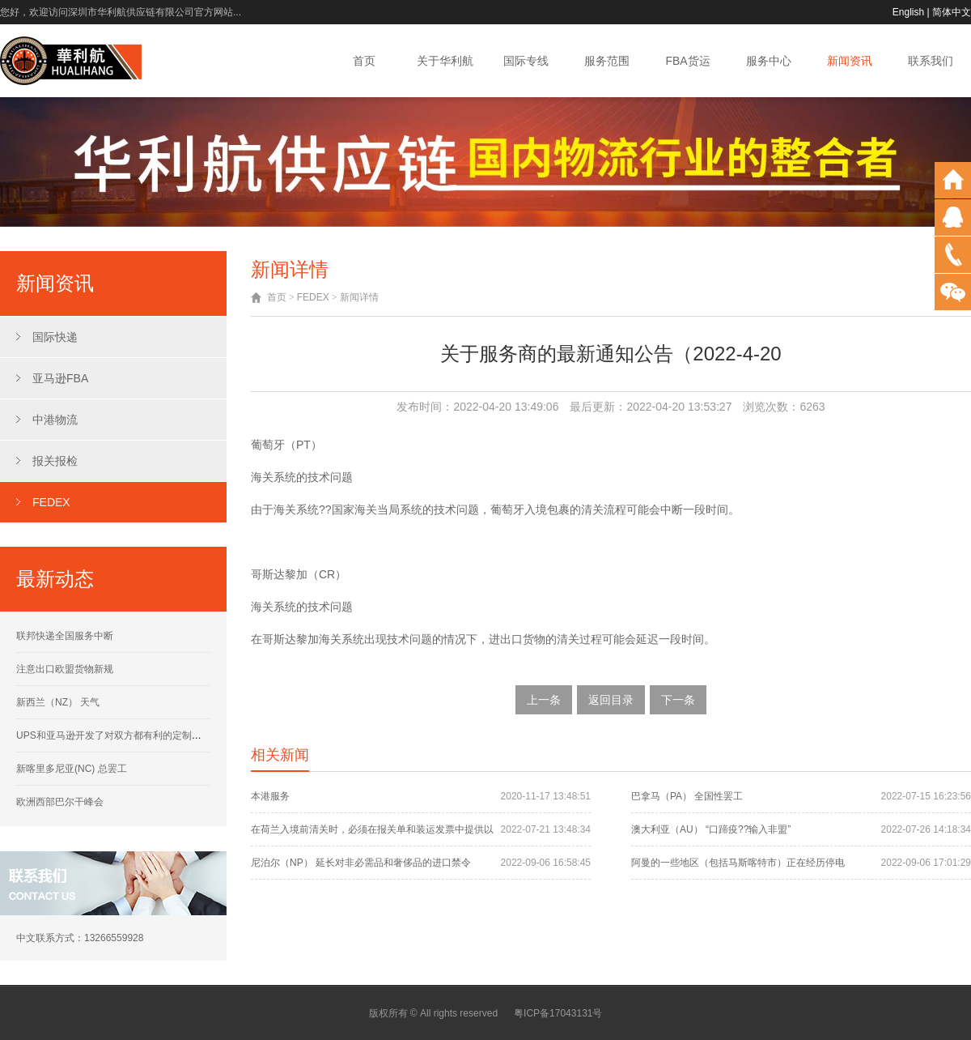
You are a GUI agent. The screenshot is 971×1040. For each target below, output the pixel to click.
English (908, 12)
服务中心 (768, 60)
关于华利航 (445, 60)
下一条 (678, 699)
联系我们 (930, 60)
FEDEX (51, 502)
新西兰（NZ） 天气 (58, 702)
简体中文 (951, 12)
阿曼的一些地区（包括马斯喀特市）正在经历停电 (738, 862)
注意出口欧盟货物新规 (64, 669)
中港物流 (55, 419)
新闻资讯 (849, 60)
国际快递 (55, 336)
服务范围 (607, 60)
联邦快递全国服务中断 (64, 635)
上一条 (544, 699)
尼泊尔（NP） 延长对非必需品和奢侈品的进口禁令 (361, 862)
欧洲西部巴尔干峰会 (60, 802)
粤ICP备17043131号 (558, 1013)
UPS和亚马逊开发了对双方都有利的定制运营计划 (123, 735)
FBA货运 (687, 60)
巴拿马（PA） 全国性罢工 (687, 796)
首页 (364, 60)
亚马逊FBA (60, 378)
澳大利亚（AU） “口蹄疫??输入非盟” (711, 829)
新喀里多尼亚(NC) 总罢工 (71, 768)
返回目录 (611, 699)
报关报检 (55, 460)
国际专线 (526, 60)
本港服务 (270, 796)
